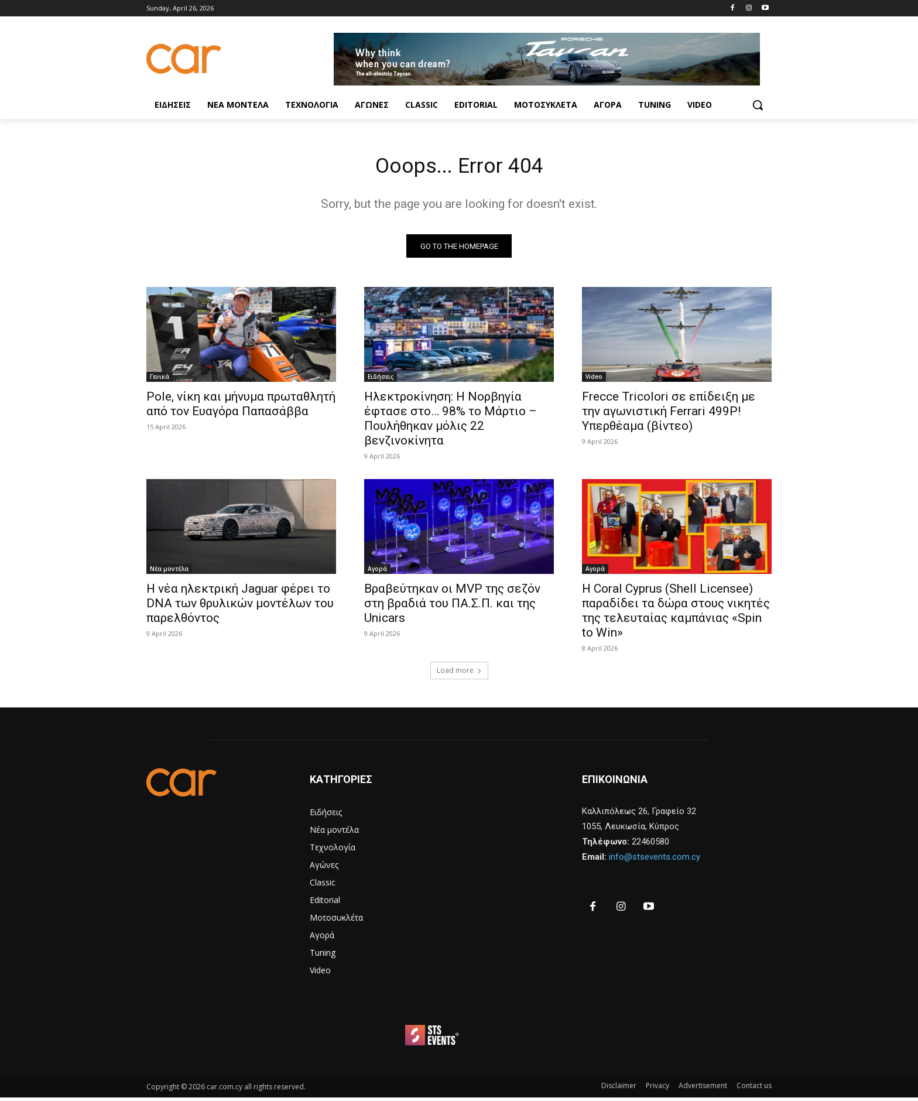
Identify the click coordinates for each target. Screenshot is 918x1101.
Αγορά (377, 573)
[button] (758, 105)
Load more (459, 674)
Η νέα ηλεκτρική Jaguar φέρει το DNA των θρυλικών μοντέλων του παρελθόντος (240, 607)
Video (593, 381)
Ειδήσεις (380, 381)
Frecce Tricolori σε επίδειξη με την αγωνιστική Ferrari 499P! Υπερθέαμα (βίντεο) (668, 415)
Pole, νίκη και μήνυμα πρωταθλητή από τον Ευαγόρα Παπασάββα (240, 408)
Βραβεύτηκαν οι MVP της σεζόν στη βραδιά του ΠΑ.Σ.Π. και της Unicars (452, 607)
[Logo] (240, 59)
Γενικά (159, 381)
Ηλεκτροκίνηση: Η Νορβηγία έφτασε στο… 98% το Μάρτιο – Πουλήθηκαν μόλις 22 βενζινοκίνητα (450, 423)
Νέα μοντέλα (169, 573)
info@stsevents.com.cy (654, 861)
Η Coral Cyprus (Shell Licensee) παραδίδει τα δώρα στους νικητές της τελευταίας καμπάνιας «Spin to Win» (676, 615)
